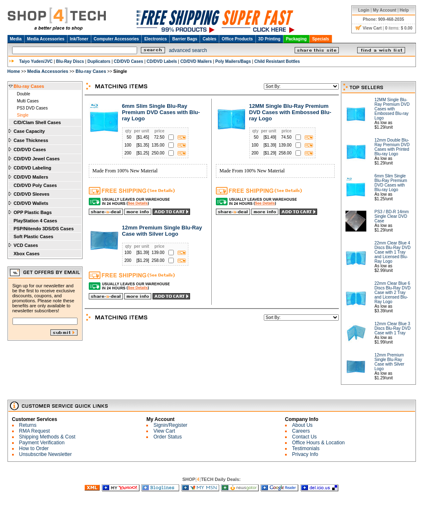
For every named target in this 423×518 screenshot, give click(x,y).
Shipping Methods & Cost (47, 437)
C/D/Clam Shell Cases (37, 122)
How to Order (34, 448)
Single (23, 115)
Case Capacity (29, 131)
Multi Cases (28, 101)
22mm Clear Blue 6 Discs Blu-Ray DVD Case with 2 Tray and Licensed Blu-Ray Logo (393, 292)
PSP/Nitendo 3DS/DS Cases (44, 228)
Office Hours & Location (318, 443)
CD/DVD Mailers (31, 176)
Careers (301, 431)
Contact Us (304, 437)
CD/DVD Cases (30, 149)
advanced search (188, 50)
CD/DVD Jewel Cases (37, 158)
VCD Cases (26, 245)
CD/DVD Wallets (31, 203)
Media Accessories (46, 39)
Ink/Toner (79, 39)
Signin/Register (170, 425)
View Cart (164, 431)
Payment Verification (42, 443)
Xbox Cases (27, 253)
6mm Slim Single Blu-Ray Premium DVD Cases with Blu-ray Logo (161, 112)
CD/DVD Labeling (32, 167)
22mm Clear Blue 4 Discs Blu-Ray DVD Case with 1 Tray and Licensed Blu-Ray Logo (393, 252)
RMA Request (34, 431)
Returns (28, 425)
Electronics (155, 39)
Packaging (296, 39)
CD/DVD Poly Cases (35, 185)
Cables (209, 39)
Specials (320, 39)
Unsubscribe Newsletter (45, 454)
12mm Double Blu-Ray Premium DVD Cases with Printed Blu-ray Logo (392, 147)
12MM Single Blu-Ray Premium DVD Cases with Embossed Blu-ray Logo (290, 112)
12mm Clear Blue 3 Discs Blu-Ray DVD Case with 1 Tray (393, 328)
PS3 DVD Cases (32, 108)
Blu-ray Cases (90, 71)
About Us (302, 425)
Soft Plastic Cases (33, 236)
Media (16, 39)
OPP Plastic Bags (33, 212)
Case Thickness (31, 140)
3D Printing (269, 39)
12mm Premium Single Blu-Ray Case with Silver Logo (162, 230)
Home (14, 71)
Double (23, 94)
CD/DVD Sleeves (32, 194)
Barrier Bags (184, 39)
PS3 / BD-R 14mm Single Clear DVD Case (392, 216)
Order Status (167, 437)
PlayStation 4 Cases (36, 220)
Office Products (237, 39)
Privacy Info (305, 454)
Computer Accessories (116, 39)
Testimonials (306, 448)
